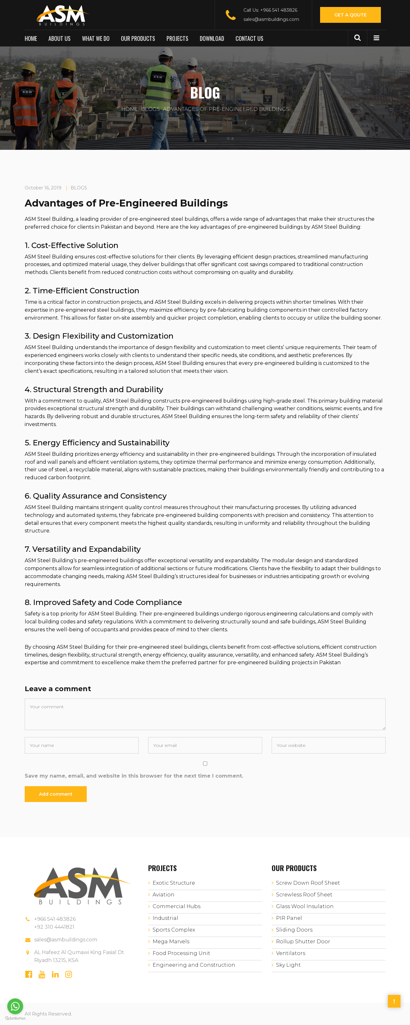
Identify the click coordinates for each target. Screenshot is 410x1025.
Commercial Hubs (176, 906)
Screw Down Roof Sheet (308, 883)
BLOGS (150, 109)
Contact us (249, 38)
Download (212, 38)
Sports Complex (174, 930)
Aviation (163, 895)
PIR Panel (289, 918)
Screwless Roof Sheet (304, 895)
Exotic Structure (174, 883)
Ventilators (290, 953)
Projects (177, 38)
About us (59, 38)
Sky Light (288, 965)
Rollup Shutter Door (303, 942)
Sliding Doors (294, 930)
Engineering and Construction (194, 965)
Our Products (138, 38)
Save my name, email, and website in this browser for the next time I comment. (134, 776)
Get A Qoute (350, 15)
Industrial (165, 918)
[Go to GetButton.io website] (15, 1018)
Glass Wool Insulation (305, 906)
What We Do (96, 38)
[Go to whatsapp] (15, 1006)
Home (31, 38)
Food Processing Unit (181, 953)
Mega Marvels (171, 942)
